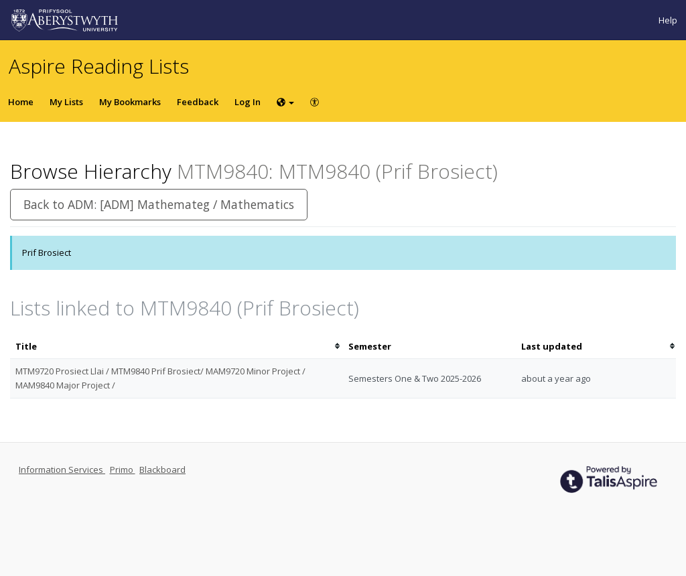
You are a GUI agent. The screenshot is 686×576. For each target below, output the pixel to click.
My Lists (66, 102)
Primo (122, 469)
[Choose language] (285, 102)
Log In (247, 102)
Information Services (62, 469)
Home (20, 102)
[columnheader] (176, 346)
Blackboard (162, 469)
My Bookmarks (130, 102)
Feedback (197, 102)
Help (668, 20)
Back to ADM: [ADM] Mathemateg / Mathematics (158, 204)
